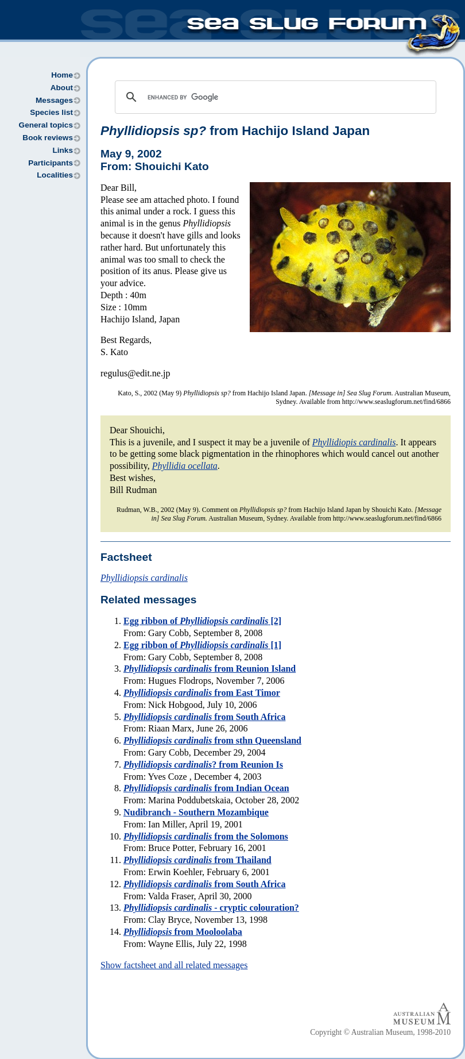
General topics (46, 125)
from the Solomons (205, 836)
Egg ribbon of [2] (202, 621)
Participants (50, 163)
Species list (51, 112)
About (62, 87)
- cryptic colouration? (211, 907)
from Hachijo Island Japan (235, 131)
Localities (55, 175)
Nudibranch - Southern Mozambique (196, 812)
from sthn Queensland (212, 740)
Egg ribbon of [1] (202, 645)
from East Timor (201, 693)
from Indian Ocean (206, 788)
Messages (54, 100)
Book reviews (47, 137)
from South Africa (204, 717)
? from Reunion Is (203, 764)
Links (62, 150)
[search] (274, 97)
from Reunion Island (209, 668)
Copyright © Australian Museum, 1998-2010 (380, 1032)
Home (62, 75)
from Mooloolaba (182, 932)
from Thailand (197, 860)
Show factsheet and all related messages (173, 965)
